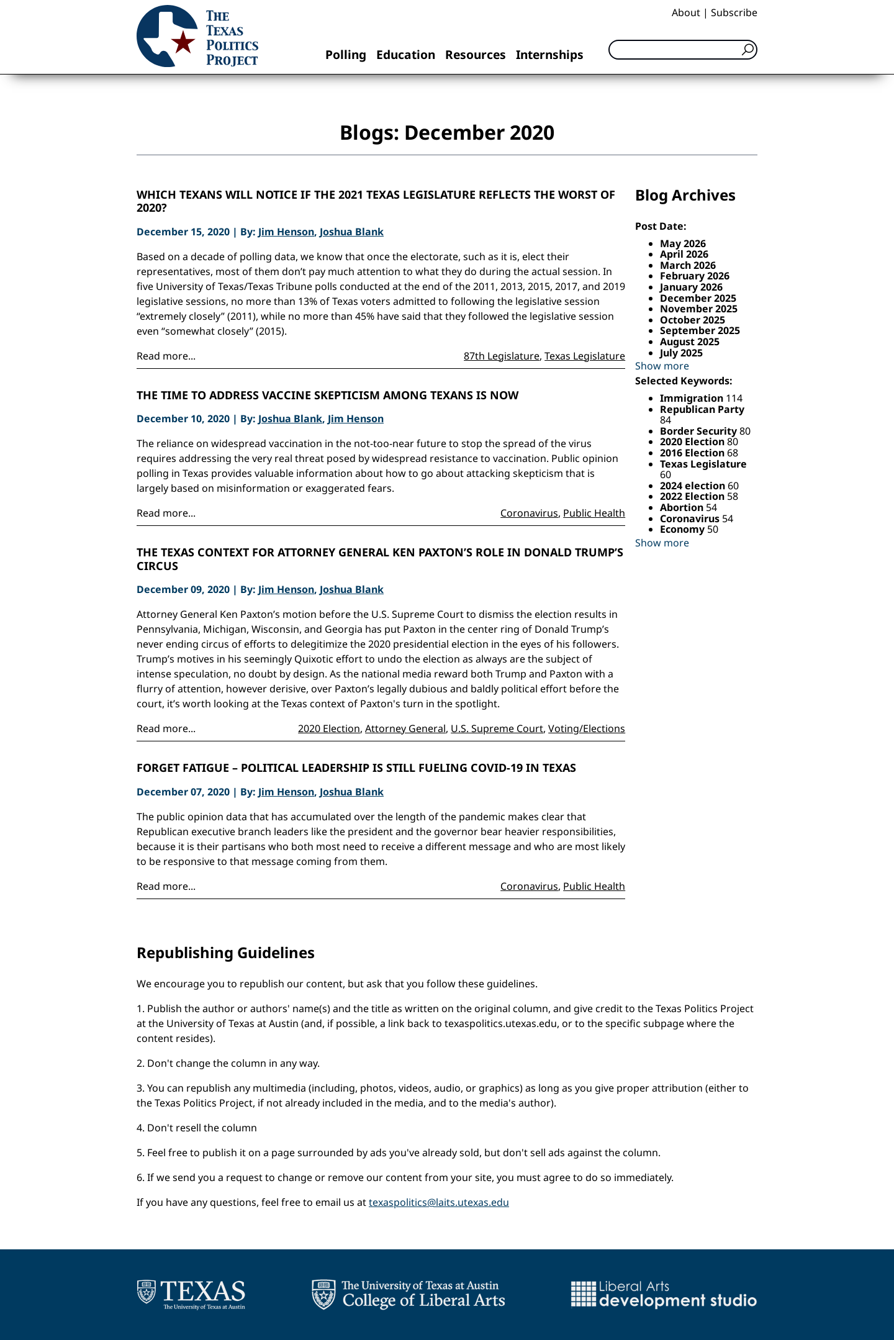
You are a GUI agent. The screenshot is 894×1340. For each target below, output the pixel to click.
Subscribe (734, 12)
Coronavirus (529, 513)
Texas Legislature (584, 356)
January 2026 (691, 287)
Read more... (166, 356)
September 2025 (700, 330)
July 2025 (681, 353)
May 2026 (683, 243)
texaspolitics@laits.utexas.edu (439, 1202)
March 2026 (688, 265)
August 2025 (690, 341)
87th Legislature (502, 356)
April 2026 (684, 254)
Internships (550, 54)
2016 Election (693, 452)
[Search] (682, 50)
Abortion (683, 507)
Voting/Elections (586, 728)
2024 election (694, 485)
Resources (475, 54)
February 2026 (694, 276)
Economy (683, 529)
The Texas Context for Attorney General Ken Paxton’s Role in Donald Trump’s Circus (380, 559)
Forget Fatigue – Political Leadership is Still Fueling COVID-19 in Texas (356, 768)
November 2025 (699, 308)
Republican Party (702, 409)
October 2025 (692, 320)
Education (405, 54)
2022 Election (693, 496)
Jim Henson (286, 231)
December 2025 (698, 298)
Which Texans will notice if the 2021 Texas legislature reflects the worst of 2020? (376, 201)
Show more (662, 366)
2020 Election (329, 728)
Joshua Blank (352, 231)
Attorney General (405, 728)
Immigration (693, 398)
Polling (345, 54)
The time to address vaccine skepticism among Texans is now (327, 395)
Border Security (699, 431)
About (686, 12)
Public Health (594, 513)
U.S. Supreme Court (497, 728)
